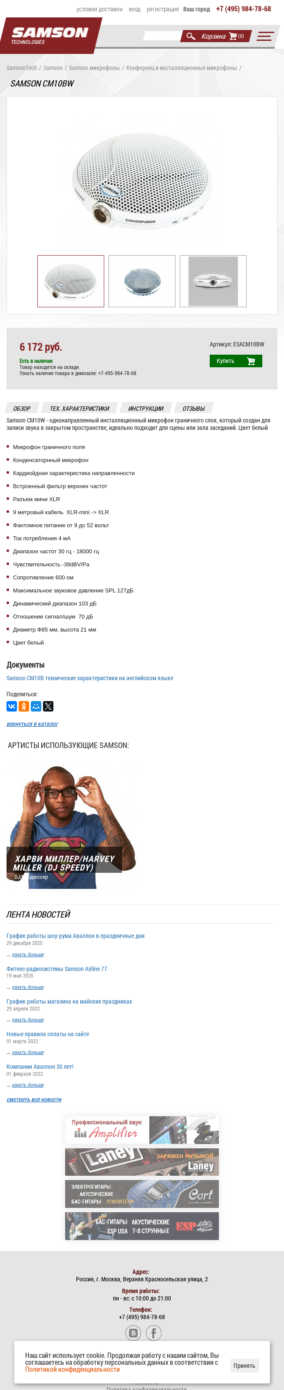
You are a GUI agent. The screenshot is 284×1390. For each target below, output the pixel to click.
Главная (49, 38)
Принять (244, 1365)
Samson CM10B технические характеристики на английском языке (90, 679)
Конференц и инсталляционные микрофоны (181, 69)
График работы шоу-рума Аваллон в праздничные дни (142, 940)
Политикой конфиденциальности (72, 1368)
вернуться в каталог (32, 725)
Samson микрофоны (94, 69)
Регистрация (163, 8)
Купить (225, 362)
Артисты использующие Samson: (68, 746)
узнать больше (27, 954)
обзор (22, 410)
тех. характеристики (79, 410)
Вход (134, 8)
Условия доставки (99, 8)
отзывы (194, 410)
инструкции (146, 410)
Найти (191, 37)
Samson (53, 69)
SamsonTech (22, 69)
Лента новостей (38, 915)
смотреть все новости (34, 1100)
